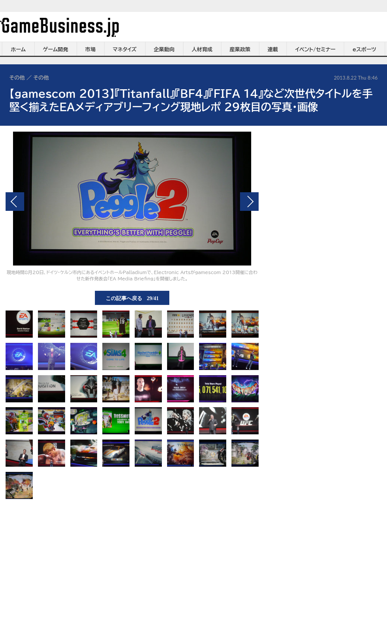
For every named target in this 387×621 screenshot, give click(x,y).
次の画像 (249, 201)
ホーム (18, 49)
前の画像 (15, 201)
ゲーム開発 (55, 49)
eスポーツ (364, 49)
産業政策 (240, 49)
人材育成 (202, 49)
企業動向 (164, 49)
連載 (273, 49)
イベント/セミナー (315, 49)
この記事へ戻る (132, 297)
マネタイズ (125, 49)
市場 (90, 49)
